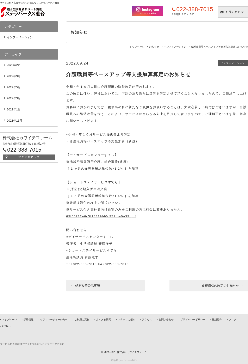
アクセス (147, 319)
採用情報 (28, 319)
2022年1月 (14, 109)
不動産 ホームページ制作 (124, 360)
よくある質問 (103, 319)
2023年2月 (14, 65)
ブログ (232, 319)
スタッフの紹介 (126, 319)
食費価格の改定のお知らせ (220, 285)
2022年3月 (14, 98)
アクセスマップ (29, 157)
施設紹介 (217, 319)
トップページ (9, 319)
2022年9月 (14, 76)
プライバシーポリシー (192, 319)
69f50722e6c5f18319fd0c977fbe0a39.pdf (101, 216)
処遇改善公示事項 (87, 285)
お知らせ (7, 326)
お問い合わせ (235, 11)
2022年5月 (14, 87)
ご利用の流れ (81, 319)
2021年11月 (14, 120)
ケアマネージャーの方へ (54, 319)
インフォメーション (233, 63)
